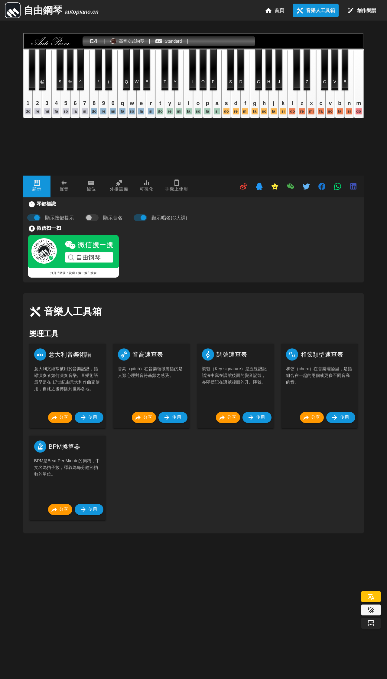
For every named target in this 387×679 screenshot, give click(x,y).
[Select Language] (371, 596)
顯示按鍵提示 (59, 217)
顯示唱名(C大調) (169, 217)
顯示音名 (112, 217)
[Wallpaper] (371, 623)
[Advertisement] (204, 591)
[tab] (36, 186)
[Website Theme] (371, 610)
